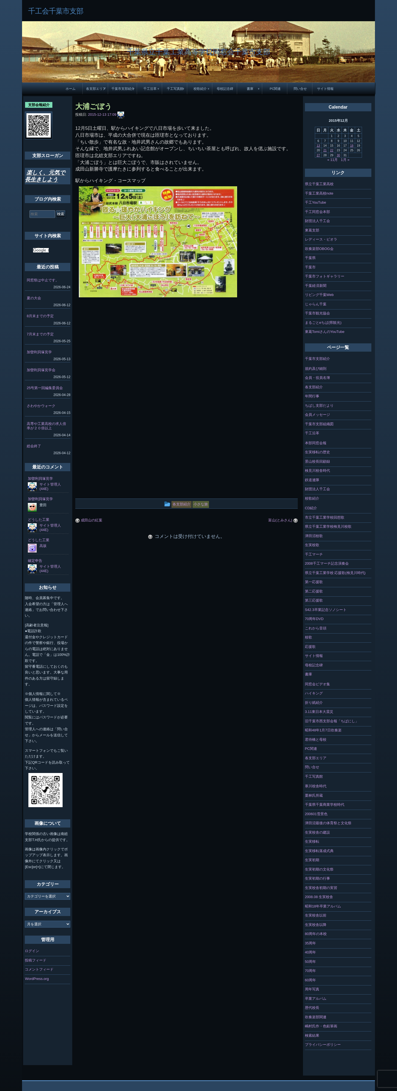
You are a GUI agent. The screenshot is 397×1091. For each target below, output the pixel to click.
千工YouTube (315, 202)
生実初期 (312, 860)
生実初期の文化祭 (319, 869)
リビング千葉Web (319, 295)
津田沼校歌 (314, 536)
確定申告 (35, 561)
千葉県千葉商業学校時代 (324, 804)
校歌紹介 (200, 88)
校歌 (308, 637)
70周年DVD (314, 619)
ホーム (71, 88)
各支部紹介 (314, 387)
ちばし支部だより (319, 405)
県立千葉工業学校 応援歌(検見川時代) (335, 573)
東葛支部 (312, 230)
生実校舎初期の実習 (321, 888)
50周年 (310, 962)
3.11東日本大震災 (319, 712)
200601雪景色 (316, 814)
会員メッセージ (317, 415)
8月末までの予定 (40, 316)
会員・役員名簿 (317, 378)
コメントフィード (39, 969)
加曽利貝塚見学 (39, 352)
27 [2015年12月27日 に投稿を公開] (318, 155)
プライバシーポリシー (323, 1044)
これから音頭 (315, 628)
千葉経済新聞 (315, 286)
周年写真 (312, 989)
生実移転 (312, 841)
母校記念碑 (225, 88)
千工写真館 (175, 88)
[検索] (41, 250)
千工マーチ (314, 554)
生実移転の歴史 (317, 452)
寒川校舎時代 (315, 786)
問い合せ (300, 88)
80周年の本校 (316, 934)
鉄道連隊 (312, 480)
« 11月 (332, 160)
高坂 (43, 546)
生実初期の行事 (317, 878)
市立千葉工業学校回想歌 (324, 517)
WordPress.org (37, 979)
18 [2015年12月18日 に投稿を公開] (351, 145)
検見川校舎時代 (317, 470)
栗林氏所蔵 (314, 795)
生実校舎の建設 (317, 832)
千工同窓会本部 (317, 212)
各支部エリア (96, 88)
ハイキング (314, 693)
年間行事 (312, 396)
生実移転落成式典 (319, 851)
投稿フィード (35, 960)
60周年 (310, 980)
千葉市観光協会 (317, 313)
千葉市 (310, 267)
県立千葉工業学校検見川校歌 (328, 526)
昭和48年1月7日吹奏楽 (323, 730)
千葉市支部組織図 (319, 424)
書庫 (250, 88)
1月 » (345, 160)
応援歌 (310, 647)
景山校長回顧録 (317, 461)
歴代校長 (312, 1008)
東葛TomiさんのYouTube (325, 332)
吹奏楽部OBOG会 (319, 249)
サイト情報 (325, 88)
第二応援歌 (314, 591)
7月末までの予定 (40, 334)
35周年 (310, 943)
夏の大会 (34, 298)
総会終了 (34, 446)
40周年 (310, 952)
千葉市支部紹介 (123, 88)
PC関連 (275, 88)
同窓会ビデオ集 (317, 684)
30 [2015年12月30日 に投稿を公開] (338, 155)
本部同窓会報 (315, 443)
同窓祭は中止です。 (43, 280)
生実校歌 (312, 545)
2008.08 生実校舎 (319, 897)
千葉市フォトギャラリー (324, 276)
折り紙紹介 (314, 703)
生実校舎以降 (315, 925)
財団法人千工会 (317, 221)
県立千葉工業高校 (319, 184)
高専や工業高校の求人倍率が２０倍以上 (46, 426)
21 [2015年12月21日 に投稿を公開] (325, 150)
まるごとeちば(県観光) (323, 322)
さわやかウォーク (41, 406)
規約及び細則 (315, 369)
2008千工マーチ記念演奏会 (327, 563)
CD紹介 (311, 508)
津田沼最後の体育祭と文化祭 (328, 823)
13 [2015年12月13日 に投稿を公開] (318, 145)
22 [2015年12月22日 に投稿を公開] (331, 150)
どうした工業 (38, 520)
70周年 (310, 971)
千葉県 (310, 258)
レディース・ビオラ (321, 239)
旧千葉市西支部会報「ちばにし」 (332, 721)
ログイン (32, 951)
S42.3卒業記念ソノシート (326, 610)
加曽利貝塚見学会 (41, 370)
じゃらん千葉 (315, 304)
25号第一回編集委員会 (45, 388)
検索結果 (312, 1035)
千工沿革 (150, 88)
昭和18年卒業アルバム (323, 906)
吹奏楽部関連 (315, 1017)
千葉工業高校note (319, 193)
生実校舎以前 (315, 915)
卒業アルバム (315, 998)
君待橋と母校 (315, 739)
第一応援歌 (314, 582)
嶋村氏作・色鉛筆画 (321, 1026)
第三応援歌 (314, 600)
